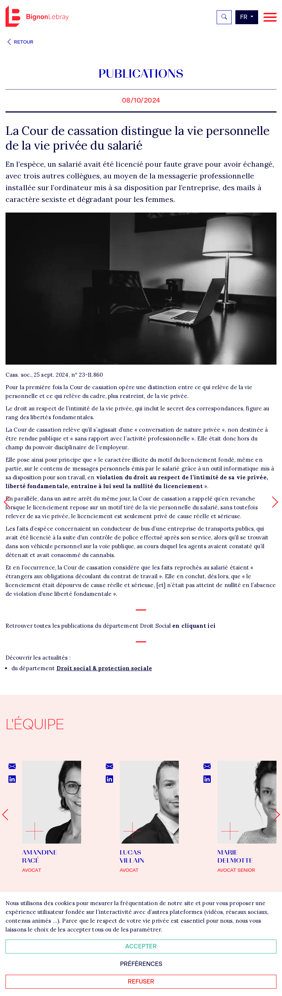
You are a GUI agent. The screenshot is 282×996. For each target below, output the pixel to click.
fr (244, 17)
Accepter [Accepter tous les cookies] (141, 946)
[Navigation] (270, 17)
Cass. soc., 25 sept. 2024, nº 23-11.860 (54, 374)
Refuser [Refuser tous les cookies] (141, 981)
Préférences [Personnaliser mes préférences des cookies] (141, 963)
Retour (19, 42)
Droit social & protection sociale (104, 668)
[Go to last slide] (7, 814)
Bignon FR (37, 16)
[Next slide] (274, 814)
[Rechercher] (224, 17)
